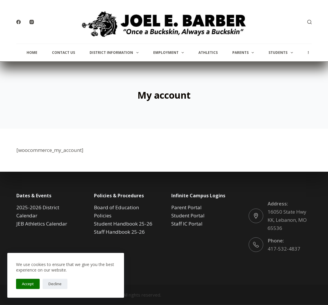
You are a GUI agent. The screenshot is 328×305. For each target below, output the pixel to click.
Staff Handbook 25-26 (119, 231)
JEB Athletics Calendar (41, 223)
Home (32, 52)
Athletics (208, 52)
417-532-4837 (284, 248)
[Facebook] (18, 22)
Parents (244, 52)
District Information (115, 52)
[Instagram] (31, 22)
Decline (55, 283)
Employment (169, 52)
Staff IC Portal (187, 223)
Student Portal (188, 215)
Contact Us (63, 52)
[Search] (309, 22)
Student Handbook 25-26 (123, 223)
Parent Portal (186, 207)
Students (281, 52)
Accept (28, 283)
